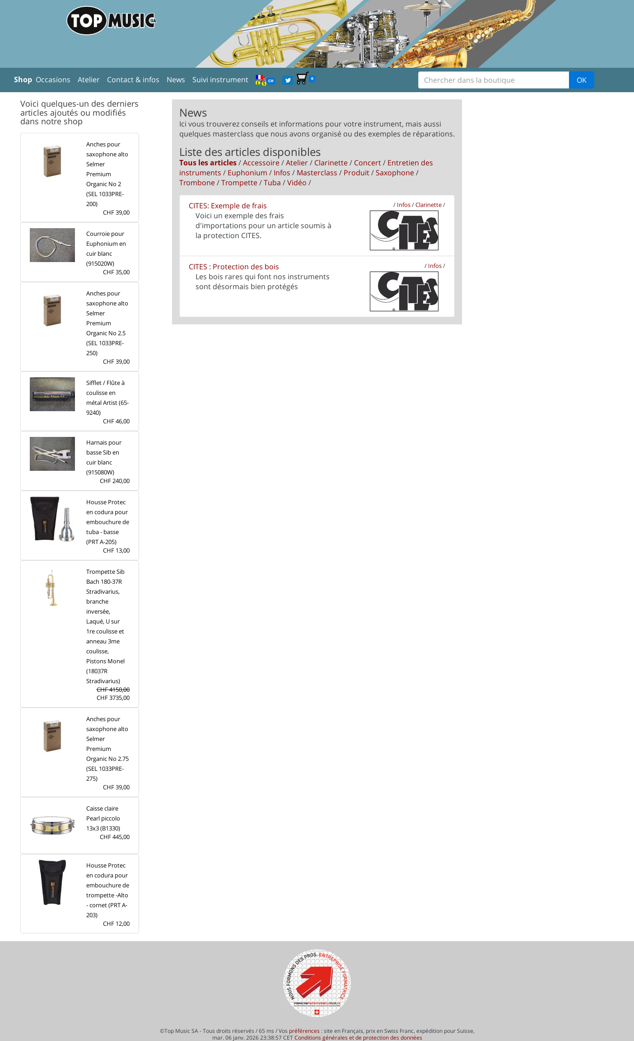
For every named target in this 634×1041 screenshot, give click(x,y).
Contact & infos (133, 79)
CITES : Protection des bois (234, 267)
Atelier (89, 79)
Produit (356, 173)
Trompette (239, 183)
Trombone (197, 183)
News (176, 79)
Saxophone (395, 173)
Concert (367, 163)
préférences (304, 1030)
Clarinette (331, 163)
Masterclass (317, 173)
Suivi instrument (220, 79)
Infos (282, 173)
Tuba (272, 183)
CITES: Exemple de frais (228, 206)
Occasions (53, 79)
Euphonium (247, 173)
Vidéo (297, 183)
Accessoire (261, 163)
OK (582, 80)
